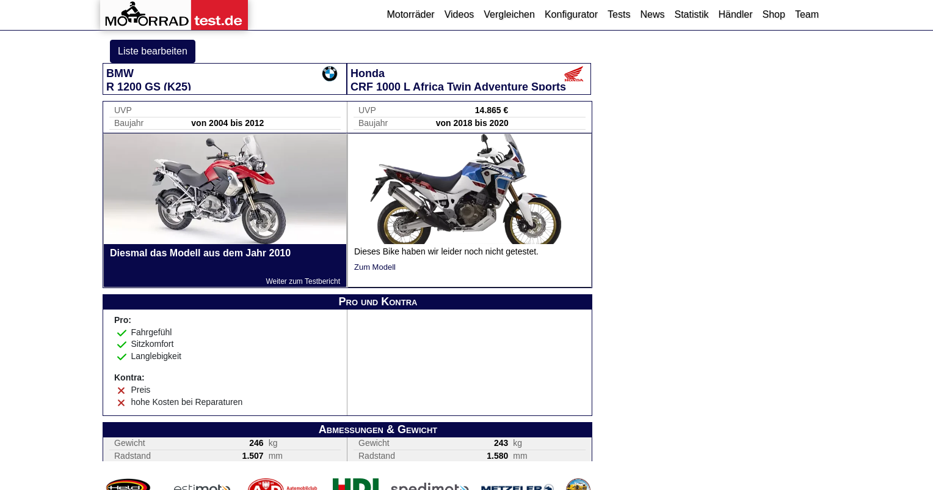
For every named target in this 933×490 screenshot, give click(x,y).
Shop (774, 14)
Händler (735, 14)
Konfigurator (571, 14)
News (652, 14)
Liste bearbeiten (152, 51)
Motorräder (410, 14)
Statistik (691, 14)
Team (807, 14)
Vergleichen (509, 14)
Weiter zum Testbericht (303, 281)
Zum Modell (375, 267)
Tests (619, 14)
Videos (459, 14)
